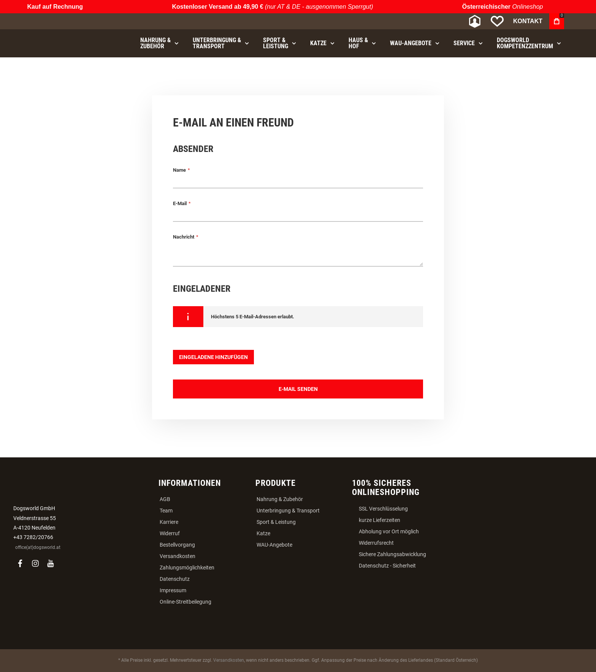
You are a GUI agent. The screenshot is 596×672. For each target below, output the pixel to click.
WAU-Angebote (274, 545)
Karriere (169, 522)
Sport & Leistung (276, 522)
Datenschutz (175, 579)
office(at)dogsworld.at (37, 547)
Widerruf (170, 533)
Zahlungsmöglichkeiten (187, 567)
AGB (165, 499)
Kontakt (527, 21)
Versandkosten (177, 556)
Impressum (173, 590)
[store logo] (72, 21)
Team (166, 511)
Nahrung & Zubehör (280, 499)
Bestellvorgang (177, 545)
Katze (263, 533)
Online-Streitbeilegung (185, 602)
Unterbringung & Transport (288, 511)
